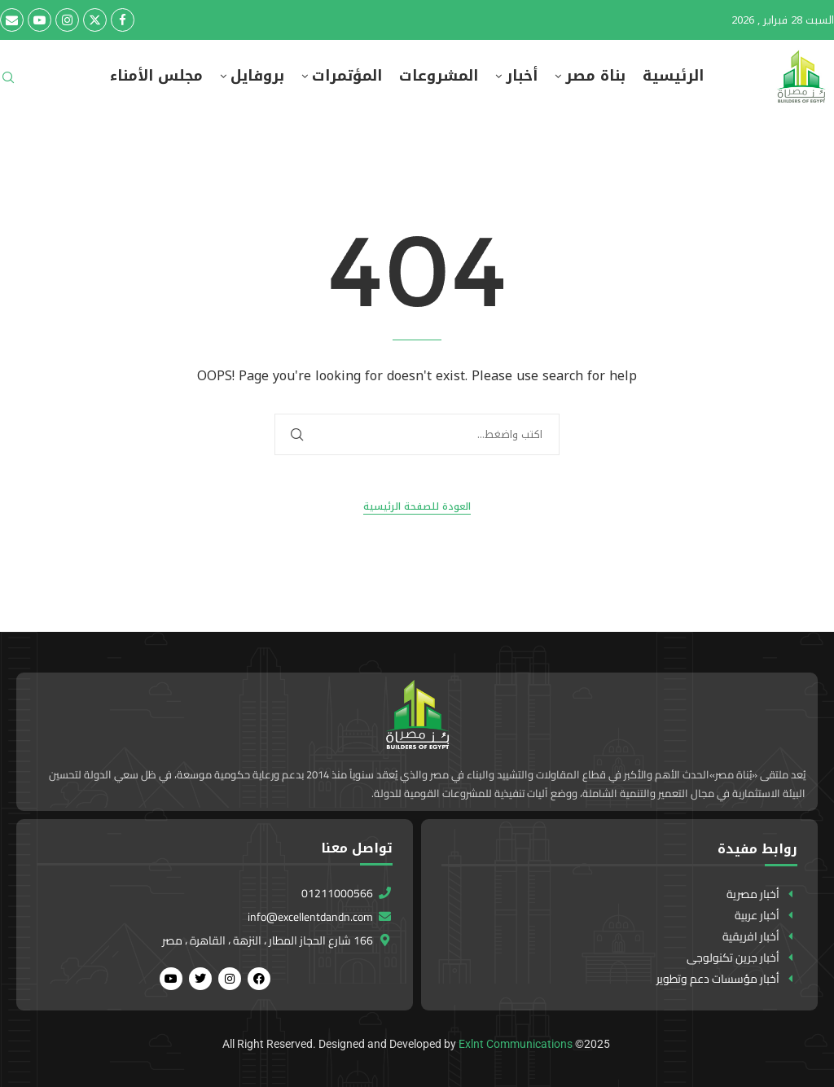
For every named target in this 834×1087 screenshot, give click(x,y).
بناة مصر (595, 76)
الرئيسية (673, 76)
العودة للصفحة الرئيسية (417, 507)
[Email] (12, 20)
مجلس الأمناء (156, 76)
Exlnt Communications (516, 1043)
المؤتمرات (347, 76)
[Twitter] (95, 20)
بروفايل (257, 76)
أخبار (522, 76)
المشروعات (438, 76)
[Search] (8, 83)
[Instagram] (67, 20)
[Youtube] (39, 20)
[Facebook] (122, 20)
